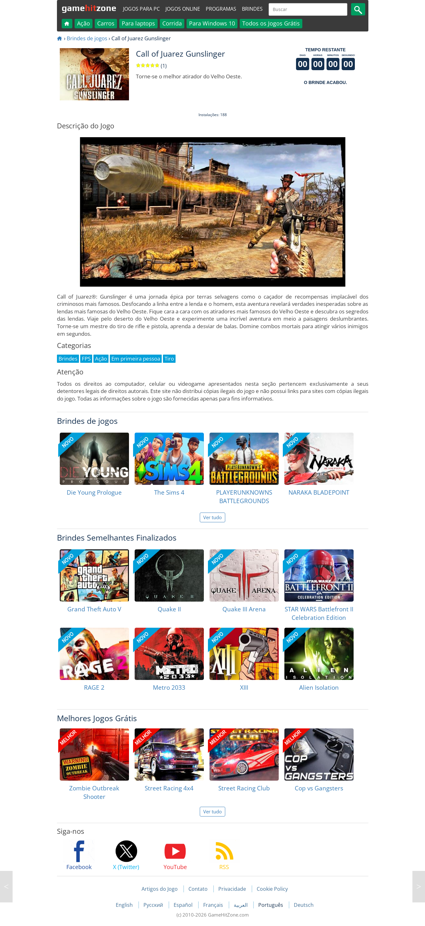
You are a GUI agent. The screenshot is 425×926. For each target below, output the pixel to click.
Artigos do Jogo (160, 888)
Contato (198, 888)
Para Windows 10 (212, 23)
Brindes (252, 8)
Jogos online (182, 8)
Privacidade (232, 888)
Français (213, 904)
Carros (106, 23)
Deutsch (304, 904)
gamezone (89, 8)
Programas (221, 8)
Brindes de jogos (87, 38)
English (125, 904)
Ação (83, 23)
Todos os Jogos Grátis (271, 23)
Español (184, 904)
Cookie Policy (272, 888)
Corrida (172, 23)
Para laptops (138, 23)
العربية (241, 904)
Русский (153, 904)
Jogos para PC (141, 8)
